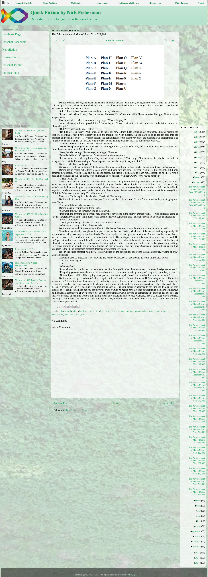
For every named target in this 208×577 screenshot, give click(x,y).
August (199, 526)
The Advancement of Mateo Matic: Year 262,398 (197, 492)
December (197, 546)
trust (78, 314)
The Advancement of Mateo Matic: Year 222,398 (197, 450)
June (200, 516)
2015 (199, 132)
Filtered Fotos (11, 72)
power (152, 311)
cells (61, 311)
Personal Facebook (14, 42)
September (197, 531)
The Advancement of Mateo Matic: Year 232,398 (197, 461)
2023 (198, 172)
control (67, 311)
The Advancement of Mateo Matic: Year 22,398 (197, 226)
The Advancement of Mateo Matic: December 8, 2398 (197, 292)
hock (92, 311)
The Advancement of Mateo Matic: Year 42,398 (197, 247)
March (199, 500)
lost (108, 311)
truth (83, 314)
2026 (198, 563)
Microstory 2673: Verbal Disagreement (26, 264)
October (198, 536)
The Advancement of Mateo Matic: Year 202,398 (197, 429)
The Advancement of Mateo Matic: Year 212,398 (197, 440)
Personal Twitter (12, 65)
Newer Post (61, 403)
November (197, 541)
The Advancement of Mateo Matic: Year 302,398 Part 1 (197, 204)
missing (129, 311)
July (200, 521)
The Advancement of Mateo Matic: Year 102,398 (197, 317)
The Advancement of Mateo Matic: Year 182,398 (197, 408)
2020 (198, 157)
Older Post (169, 403)
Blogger (132, 574)
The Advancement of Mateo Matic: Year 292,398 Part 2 (197, 191)
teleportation (57, 314)
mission (138, 311)
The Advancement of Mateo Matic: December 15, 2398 (197, 373)
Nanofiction (9, 49)
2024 (198, 552)
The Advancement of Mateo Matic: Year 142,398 (197, 361)
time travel (70, 314)
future (75, 311)
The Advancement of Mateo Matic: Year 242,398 (197, 471)
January (198, 177)
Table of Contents (115, 40)
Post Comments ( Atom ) (77, 410)
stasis (165, 311)
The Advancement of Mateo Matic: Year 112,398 (197, 328)
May (200, 511)
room (158, 311)
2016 (198, 137)
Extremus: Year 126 (24, 165)
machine (121, 311)
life (97, 311)
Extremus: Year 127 (24, 249)
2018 (198, 147)
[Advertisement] (86, 438)
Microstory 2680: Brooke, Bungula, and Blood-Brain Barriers (31, 281)
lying (113, 311)
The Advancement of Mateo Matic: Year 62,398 (197, 268)
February (198, 182)
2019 (198, 152)
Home (115, 403)
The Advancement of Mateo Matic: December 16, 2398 (197, 386)
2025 (198, 558)
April (199, 505)
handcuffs (84, 311)
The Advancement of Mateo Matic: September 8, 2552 (30, 232)
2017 (198, 142)
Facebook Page (11, 34)
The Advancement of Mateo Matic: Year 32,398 (197, 236)
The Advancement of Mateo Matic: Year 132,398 (197, 351)
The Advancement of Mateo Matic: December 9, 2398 (197, 305)
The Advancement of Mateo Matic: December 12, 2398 (197, 339)
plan (145, 311)
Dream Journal (11, 57)
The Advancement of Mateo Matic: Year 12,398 (197, 216)
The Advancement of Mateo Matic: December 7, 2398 (197, 279)
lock (102, 311)
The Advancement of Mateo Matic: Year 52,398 (197, 257)
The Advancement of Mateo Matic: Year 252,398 (197, 481)
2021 (198, 162)
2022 (198, 167)
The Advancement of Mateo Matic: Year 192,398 (197, 419)
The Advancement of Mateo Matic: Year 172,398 (197, 398)
